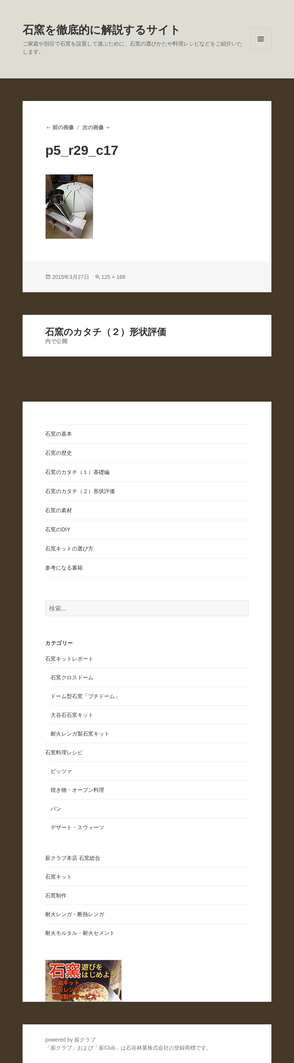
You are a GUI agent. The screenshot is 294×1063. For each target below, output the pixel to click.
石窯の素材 (58, 510)
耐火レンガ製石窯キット (80, 734)
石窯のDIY (57, 529)
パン (56, 809)
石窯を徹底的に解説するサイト (102, 30)
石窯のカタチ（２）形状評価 (80, 491)
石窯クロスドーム (72, 677)
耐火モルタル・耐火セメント (80, 933)
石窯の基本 (58, 434)
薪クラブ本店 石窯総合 (72, 858)
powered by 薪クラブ (70, 1040)
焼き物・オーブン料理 (77, 790)
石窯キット (58, 877)
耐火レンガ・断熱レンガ (74, 914)
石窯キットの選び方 (69, 548)
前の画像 (63, 127)
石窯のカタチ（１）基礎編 (77, 472)
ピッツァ (61, 771)
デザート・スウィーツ (77, 827)
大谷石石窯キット (72, 715)
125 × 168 (113, 277)
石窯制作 (56, 895)
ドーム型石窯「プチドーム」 (85, 696)
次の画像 (93, 127)
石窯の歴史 (58, 453)
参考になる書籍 (64, 568)
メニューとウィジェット (261, 49)
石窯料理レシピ (64, 752)
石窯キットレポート (69, 659)
